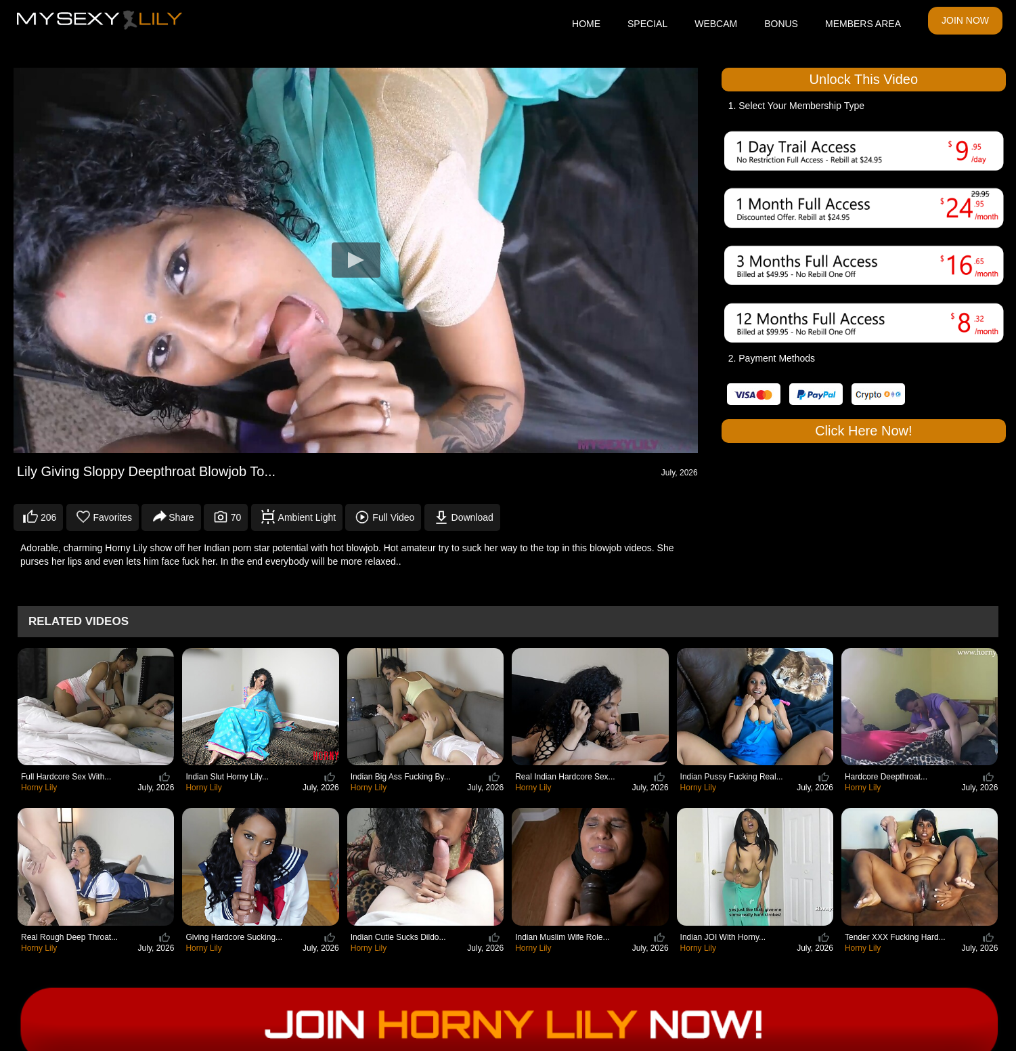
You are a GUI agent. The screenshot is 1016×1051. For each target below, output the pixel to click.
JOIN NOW (965, 20)
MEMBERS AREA (863, 23)
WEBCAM (715, 23)
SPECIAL (647, 23)
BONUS (781, 23)
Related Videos (78, 621)
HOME (586, 23)
